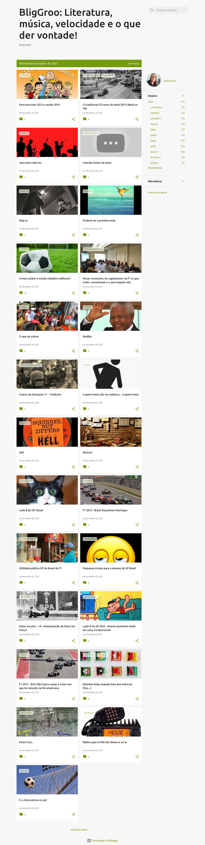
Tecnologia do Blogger (102, 840)
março (154, 151)
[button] (73, 119)
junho (153, 135)
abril (153, 146)
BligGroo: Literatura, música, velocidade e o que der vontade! (80, 24)
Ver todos (133, 64)
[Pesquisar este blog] (172, 10)
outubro (154, 113)
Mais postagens (79, 830)
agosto (154, 124)
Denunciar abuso (157, 192)
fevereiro (155, 157)
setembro (155, 118)
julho (153, 129)
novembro (156, 107)
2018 (150, 101)
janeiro (154, 163)
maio (153, 140)
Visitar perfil (169, 81)
